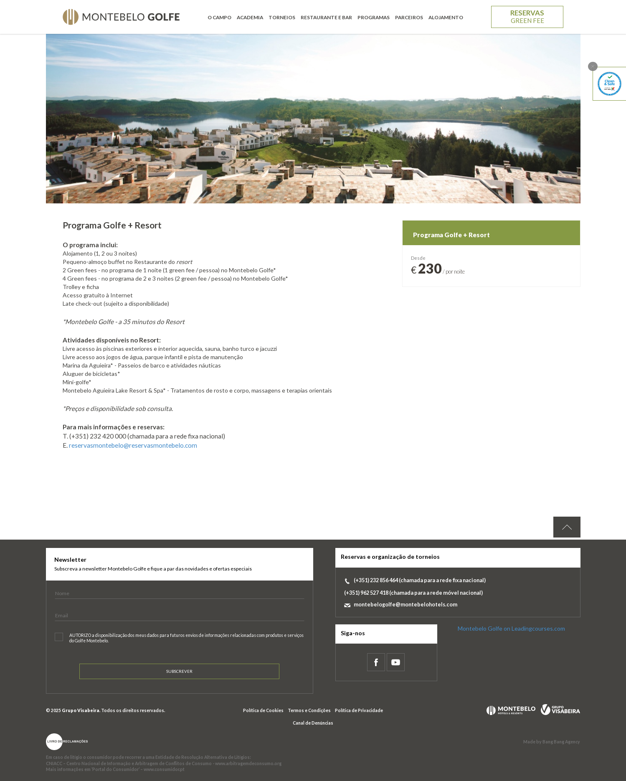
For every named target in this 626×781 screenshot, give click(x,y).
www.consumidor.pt (164, 769)
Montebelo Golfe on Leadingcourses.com (511, 628)
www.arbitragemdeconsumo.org (248, 763)
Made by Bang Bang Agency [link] (551, 741)
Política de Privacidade (359, 710)
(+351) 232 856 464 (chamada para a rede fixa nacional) (420, 580)
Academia (250, 17)
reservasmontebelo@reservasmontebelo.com (133, 445)
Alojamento (445, 17)
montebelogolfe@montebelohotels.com (405, 604)
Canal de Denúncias (313, 722)
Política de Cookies (263, 710)
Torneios (282, 17)
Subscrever (179, 671)
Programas (373, 17)
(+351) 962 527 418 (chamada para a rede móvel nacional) (413, 593)
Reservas (527, 16)
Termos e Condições (309, 710)
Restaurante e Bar (326, 17)
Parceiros (409, 17)
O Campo (219, 17)
